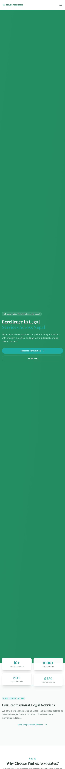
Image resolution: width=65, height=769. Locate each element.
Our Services (32, 358)
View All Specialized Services (32, 725)
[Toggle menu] (60, 4)
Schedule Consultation (32, 351)
